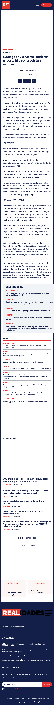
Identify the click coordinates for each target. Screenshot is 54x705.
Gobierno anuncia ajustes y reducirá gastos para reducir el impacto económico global (29, 303)
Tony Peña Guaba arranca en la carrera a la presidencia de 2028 (13, 594)
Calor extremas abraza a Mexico (40, 591)
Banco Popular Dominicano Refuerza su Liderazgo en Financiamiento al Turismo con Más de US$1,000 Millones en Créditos (29, 328)
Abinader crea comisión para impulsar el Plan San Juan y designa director (24, 386)
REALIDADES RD (9, 50)
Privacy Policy (21, 688)
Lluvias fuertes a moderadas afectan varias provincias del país (28, 319)
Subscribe (47, 684)
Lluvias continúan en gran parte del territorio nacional (28, 311)
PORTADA (9, 299)
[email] (22, 684)
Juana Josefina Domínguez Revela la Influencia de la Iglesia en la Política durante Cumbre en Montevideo (26, 394)
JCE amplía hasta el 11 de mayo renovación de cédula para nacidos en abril (27, 294)
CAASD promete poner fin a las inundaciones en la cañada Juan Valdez (25, 402)
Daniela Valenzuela (29, 70)
